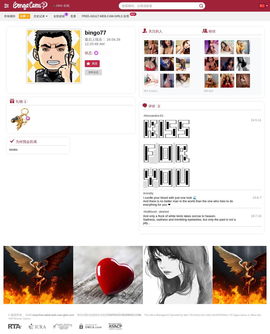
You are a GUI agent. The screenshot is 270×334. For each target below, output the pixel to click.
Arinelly (148, 193)
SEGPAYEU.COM (131, 315)
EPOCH (114, 315)
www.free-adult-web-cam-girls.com (53, 314)
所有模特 (9, 16)
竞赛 (73, 16)
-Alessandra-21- (153, 115)
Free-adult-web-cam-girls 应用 (106, 16)
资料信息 (93, 72)
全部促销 (60, 16)
